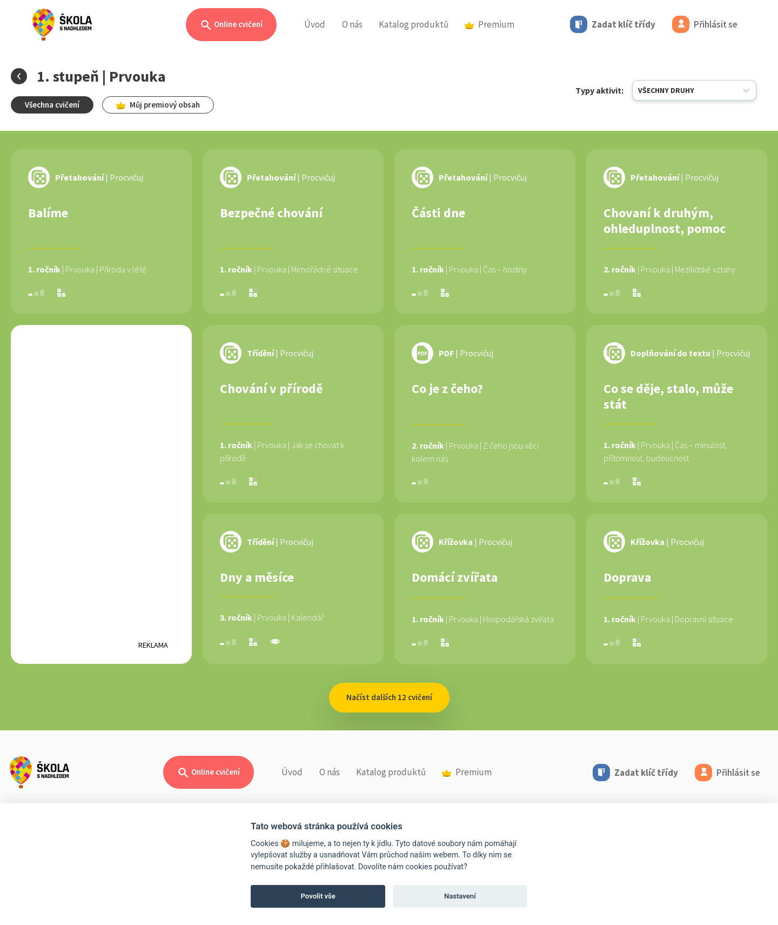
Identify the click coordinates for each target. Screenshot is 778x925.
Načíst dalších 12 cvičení (389, 697)
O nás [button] (352, 24)
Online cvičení (231, 25)
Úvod (314, 24)
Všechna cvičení (52, 104)
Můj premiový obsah (158, 104)
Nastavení (460, 896)
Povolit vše (318, 896)
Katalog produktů (413, 24)
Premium (489, 24)
